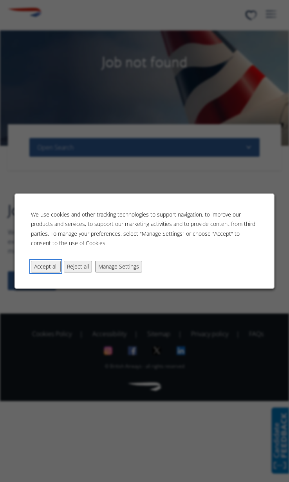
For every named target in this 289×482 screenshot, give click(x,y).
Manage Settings (118, 266)
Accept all (46, 266)
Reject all (78, 266)
